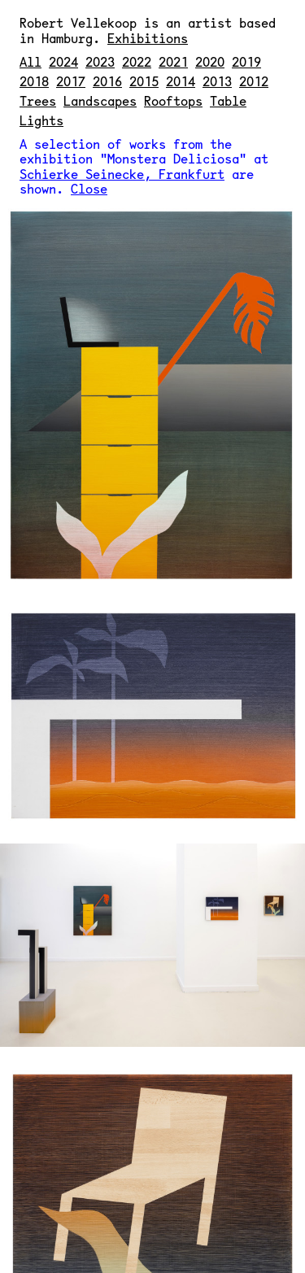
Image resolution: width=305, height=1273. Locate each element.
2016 (107, 81)
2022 (136, 61)
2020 (209, 61)
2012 (253, 81)
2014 (180, 81)
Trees (38, 100)
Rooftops (173, 100)
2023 (100, 61)
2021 (173, 61)
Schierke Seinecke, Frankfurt (122, 173)
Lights (41, 120)
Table (228, 100)
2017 (70, 81)
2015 (144, 81)
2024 (63, 61)
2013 (217, 81)
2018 (34, 81)
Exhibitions (147, 38)
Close (89, 188)
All (30, 61)
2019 (246, 61)
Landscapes (100, 100)
